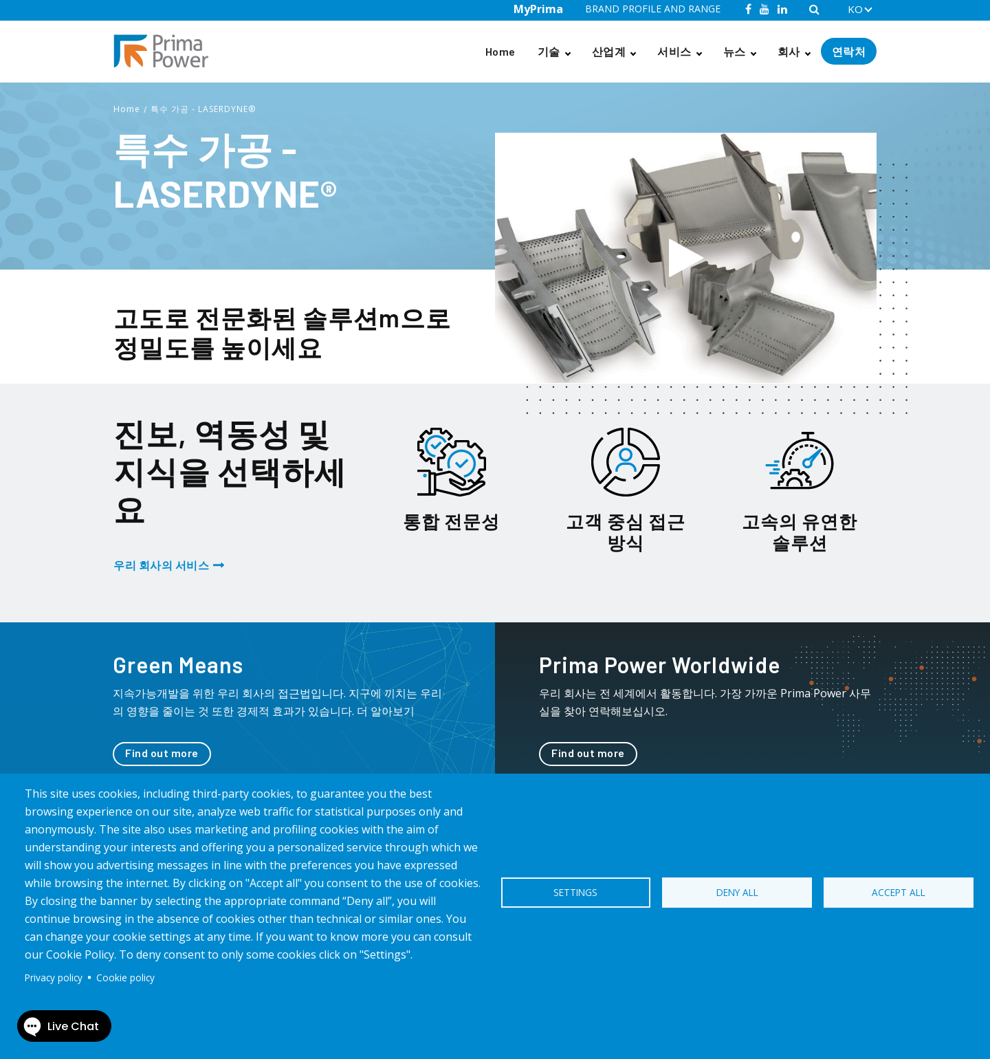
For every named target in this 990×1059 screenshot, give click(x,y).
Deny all (737, 892)
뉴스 (734, 51)
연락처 (849, 51)
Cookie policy (125, 977)
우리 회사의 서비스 (161, 564)
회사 (789, 51)
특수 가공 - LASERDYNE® (203, 109)
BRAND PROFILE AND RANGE (652, 8)
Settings (575, 892)
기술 (549, 51)
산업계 (609, 51)
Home (500, 51)
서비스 (674, 51)
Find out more (162, 752)
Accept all (898, 892)
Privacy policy (53, 977)
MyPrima (538, 9)
